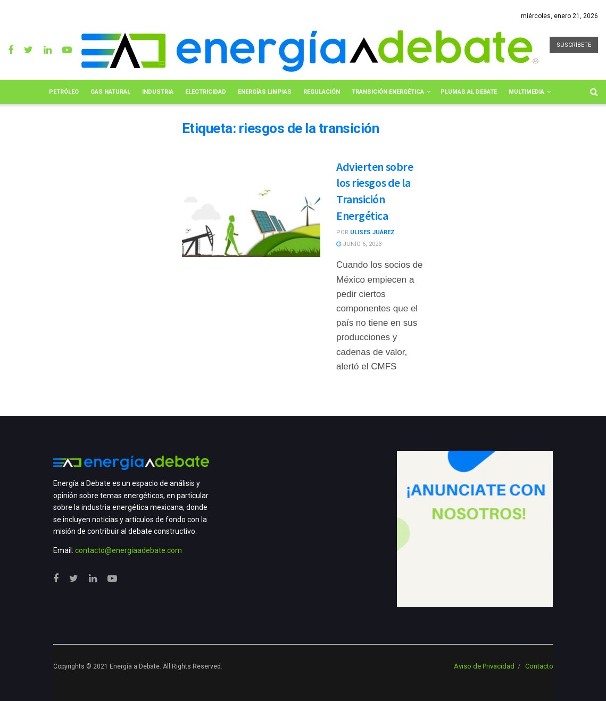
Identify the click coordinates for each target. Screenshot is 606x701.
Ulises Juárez (372, 232)
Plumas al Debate (469, 91)
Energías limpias (265, 91)
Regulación (321, 91)
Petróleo (64, 91)
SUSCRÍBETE (574, 45)
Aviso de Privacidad (484, 666)
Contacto (539, 666)
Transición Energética (388, 91)
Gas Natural (110, 91)
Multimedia (526, 91)
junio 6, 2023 (358, 244)
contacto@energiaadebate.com (128, 550)
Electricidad (205, 91)
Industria (157, 91)
